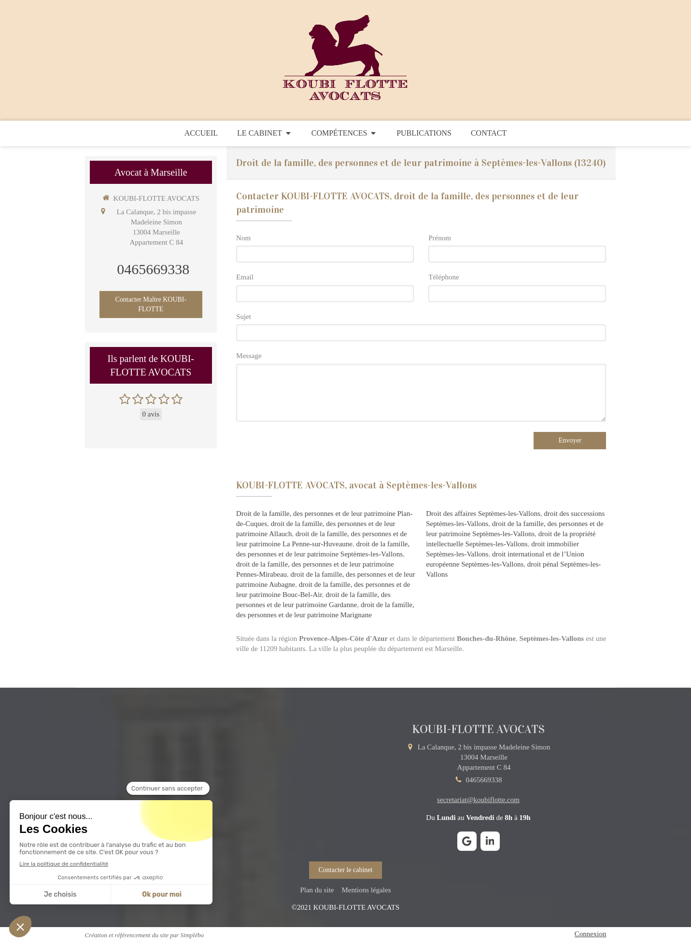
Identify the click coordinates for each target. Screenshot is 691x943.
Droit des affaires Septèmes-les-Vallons (483, 513)
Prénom (439, 238)
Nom (243, 238)
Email (245, 277)
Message (249, 356)
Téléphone (443, 277)
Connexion (590, 934)
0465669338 (153, 269)
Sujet (243, 316)
